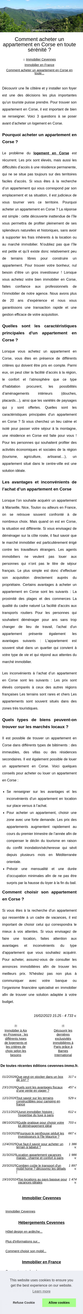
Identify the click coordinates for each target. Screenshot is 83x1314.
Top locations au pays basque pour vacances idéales (42, 1181)
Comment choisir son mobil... (26, 1251)
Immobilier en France (39, 65)
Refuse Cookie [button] (24, 1302)
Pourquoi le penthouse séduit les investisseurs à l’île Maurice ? (41, 1135)
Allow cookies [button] (59, 1302)
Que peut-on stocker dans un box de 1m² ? (39, 1078)
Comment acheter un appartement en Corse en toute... (39, 71)
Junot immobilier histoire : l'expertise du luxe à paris (36, 1113)
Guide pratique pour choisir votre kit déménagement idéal (41, 1124)
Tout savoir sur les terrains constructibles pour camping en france (38, 1101)
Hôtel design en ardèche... (24, 1231)
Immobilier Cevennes (41, 59)
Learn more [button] (42, 1291)
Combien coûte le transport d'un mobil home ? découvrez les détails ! (41, 1168)
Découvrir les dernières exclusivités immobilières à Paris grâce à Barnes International (63, 1043)
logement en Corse (51, 153)
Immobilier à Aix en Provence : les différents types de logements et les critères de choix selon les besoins (16, 1043)
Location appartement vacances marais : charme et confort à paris (39, 1156)
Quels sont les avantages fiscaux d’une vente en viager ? (39, 1089)
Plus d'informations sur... (23, 1241)
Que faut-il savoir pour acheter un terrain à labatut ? (39, 1146)
